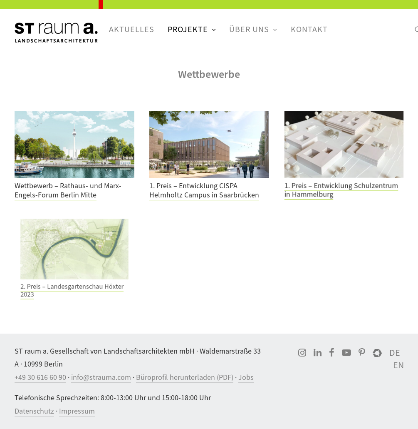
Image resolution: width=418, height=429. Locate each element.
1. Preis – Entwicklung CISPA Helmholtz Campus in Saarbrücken (204, 190)
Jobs (246, 377)
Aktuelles (131, 29)
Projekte (192, 29)
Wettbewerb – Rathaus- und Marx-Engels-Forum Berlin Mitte (68, 190)
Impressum (77, 411)
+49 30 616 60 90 (40, 377)
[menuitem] (131, 29)
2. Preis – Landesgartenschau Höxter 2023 (72, 282)
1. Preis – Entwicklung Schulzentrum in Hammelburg (341, 187)
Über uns (253, 29)
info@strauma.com (101, 377)
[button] (74, 144)
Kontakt (309, 29)
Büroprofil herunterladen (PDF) (184, 377)
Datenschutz (34, 411)
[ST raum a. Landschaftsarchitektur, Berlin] (56, 33)
